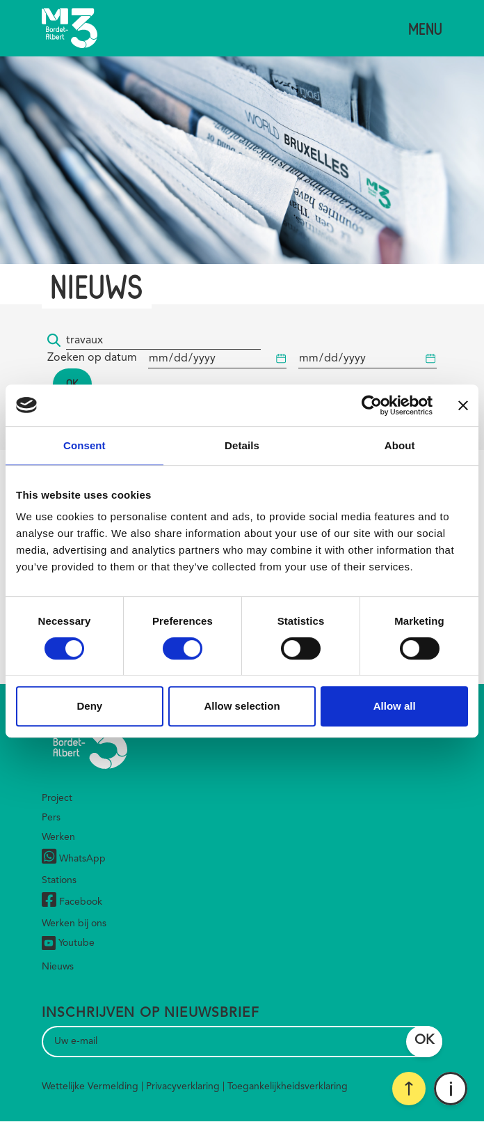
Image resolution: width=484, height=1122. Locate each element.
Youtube (68, 943)
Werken (58, 837)
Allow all (394, 706)
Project (57, 798)
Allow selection (242, 706)
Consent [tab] (84, 445)
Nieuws (58, 967)
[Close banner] (463, 405)
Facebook (72, 901)
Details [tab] (242, 445)
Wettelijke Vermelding (90, 1086)
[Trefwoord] (163, 341)
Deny (89, 706)
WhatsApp (74, 858)
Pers (51, 818)
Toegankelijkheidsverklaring (287, 1086)
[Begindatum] (217, 359)
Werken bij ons (74, 923)
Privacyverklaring (183, 1086)
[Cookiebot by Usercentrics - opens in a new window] (372, 405)
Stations (59, 880)
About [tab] (400, 445)
